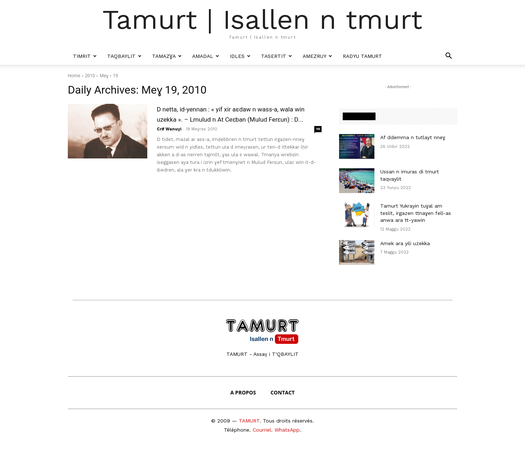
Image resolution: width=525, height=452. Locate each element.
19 (115, 75)
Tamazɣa (167, 56)
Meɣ (104, 75)
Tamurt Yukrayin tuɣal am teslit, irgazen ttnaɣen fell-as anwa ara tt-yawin (415, 213)
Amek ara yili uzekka (405, 243)
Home (74, 75)
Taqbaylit (124, 56)
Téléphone (236, 430)
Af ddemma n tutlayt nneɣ (412, 137)
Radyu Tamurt (362, 56)
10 (318, 139)
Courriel (262, 430)
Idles (240, 56)
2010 (90, 75)
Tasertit (276, 56)
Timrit (85, 56)
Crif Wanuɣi (169, 139)
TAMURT (249, 421)
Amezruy (317, 56)
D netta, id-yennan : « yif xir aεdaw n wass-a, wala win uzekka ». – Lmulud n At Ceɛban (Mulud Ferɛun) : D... (234, 119)
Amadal (205, 56)
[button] (448, 56)
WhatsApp (287, 430)
